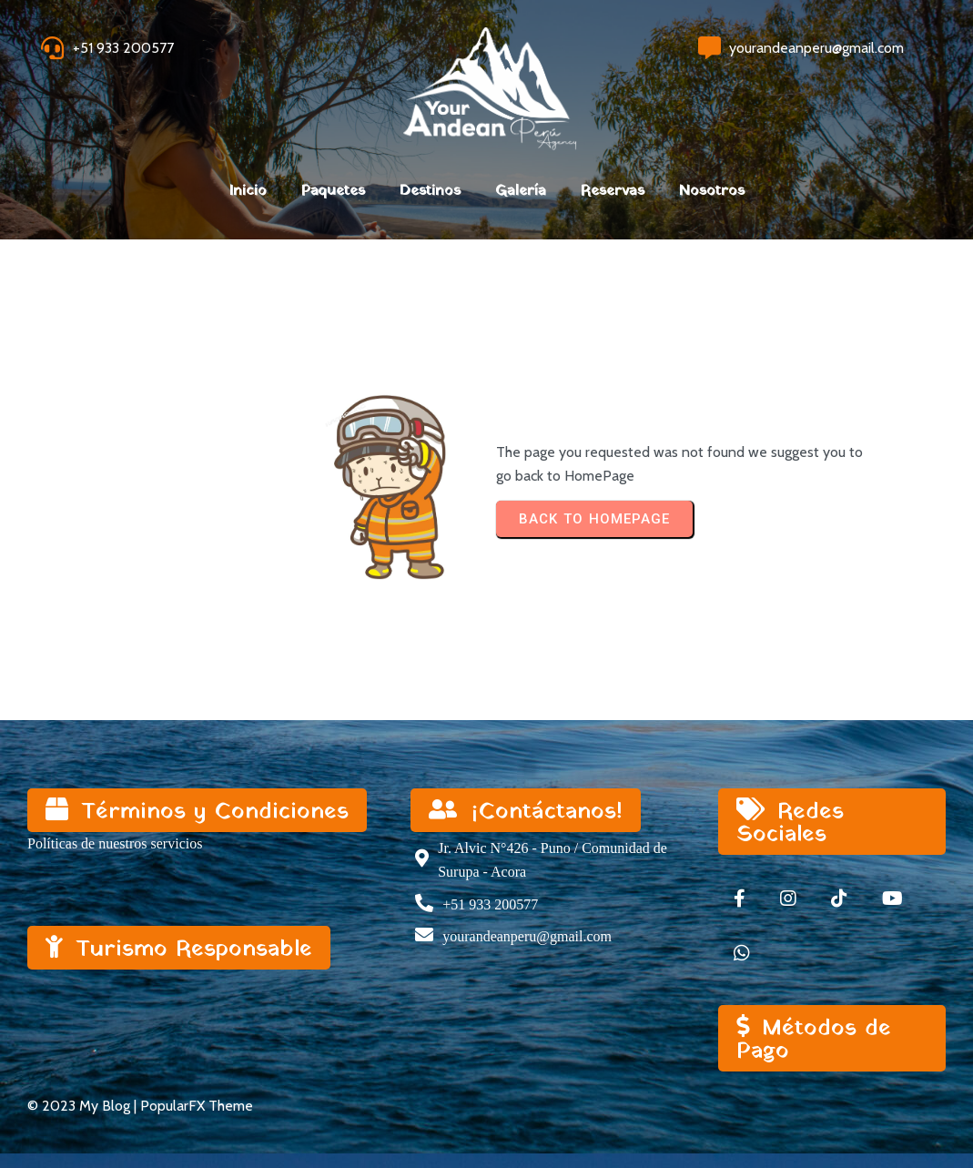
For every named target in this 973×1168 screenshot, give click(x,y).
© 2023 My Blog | (83, 1105)
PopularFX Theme (196, 1105)
